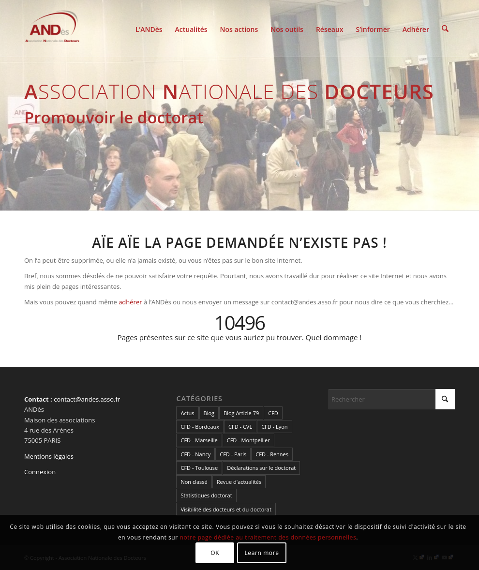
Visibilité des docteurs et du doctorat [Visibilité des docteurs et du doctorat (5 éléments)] (225, 509)
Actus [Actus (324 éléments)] (187, 413)
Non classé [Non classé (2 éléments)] (193, 481)
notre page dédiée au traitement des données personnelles (268, 537)
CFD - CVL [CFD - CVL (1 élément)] (240, 426)
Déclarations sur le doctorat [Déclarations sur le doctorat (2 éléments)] (261, 467)
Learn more (261, 553)
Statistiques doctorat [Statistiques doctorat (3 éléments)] (206, 495)
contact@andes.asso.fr (87, 399)
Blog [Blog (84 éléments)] (209, 413)
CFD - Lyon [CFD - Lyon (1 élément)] (274, 426)
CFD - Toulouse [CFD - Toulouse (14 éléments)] (199, 467)
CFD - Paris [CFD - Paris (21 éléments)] (233, 454)
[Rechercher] (445, 28)
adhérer (130, 302)
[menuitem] (149, 28)
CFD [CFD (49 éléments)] (273, 413)
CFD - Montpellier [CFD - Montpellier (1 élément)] (248, 440)
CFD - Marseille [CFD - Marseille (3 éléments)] (198, 440)
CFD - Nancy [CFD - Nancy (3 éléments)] (195, 454)
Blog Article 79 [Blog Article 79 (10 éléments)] (241, 413)
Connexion (40, 471)
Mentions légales (49, 456)
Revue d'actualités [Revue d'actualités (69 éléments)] (239, 481)
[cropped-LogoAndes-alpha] (52, 28)
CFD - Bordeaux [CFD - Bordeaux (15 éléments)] (199, 426)
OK (214, 553)
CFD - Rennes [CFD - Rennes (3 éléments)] (271, 454)
